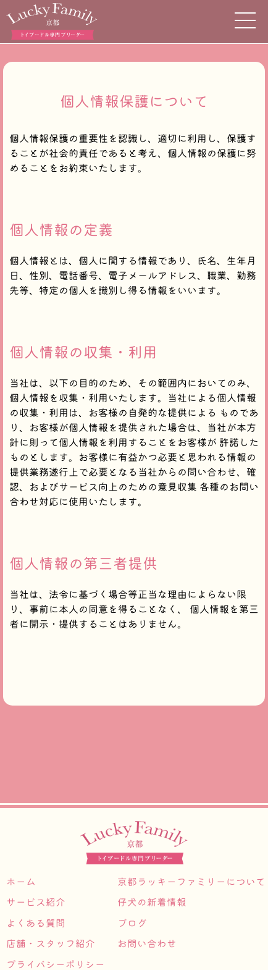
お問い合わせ (147, 943)
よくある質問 (35, 923)
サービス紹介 (35, 902)
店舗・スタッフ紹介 (50, 943)
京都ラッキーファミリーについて (191, 882)
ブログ (132, 923)
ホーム (21, 882)
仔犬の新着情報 (151, 902)
